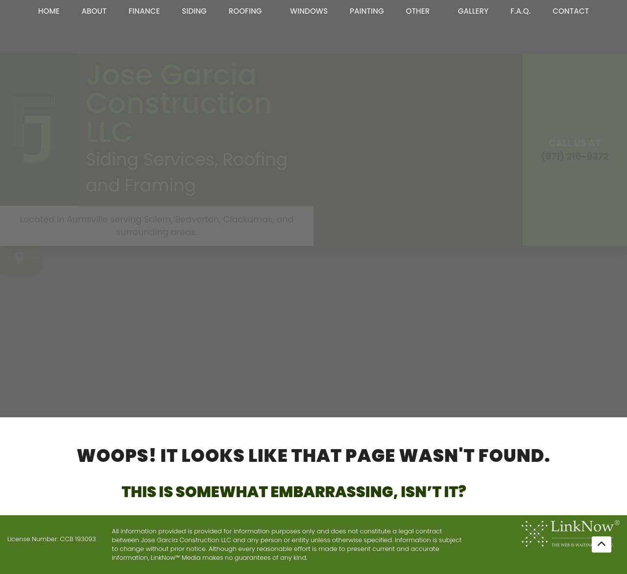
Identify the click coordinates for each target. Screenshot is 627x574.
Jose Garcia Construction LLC (179, 103)
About (94, 11)
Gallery (473, 11)
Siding (194, 11)
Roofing (245, 11)
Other (418, 11)
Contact (571, 11)
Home (49, 11)
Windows (309, 11)
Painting (367, 11)
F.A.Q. (520, 11)
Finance (144, 11)
